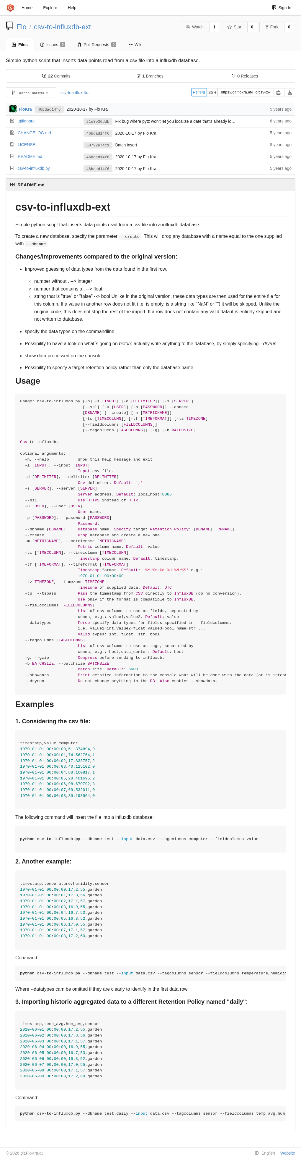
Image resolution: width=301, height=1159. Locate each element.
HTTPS (199, 92)
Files (20, 44)
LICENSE (26, 144)
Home (27, 7)
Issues (52, 44)
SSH (212, 92)
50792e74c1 (97, 145)
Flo (22, 27)
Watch (194, 27)
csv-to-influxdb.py (34, 168)
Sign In (281, 7)
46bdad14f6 (49, 109)
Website (287, 1153)
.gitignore (26, 121)
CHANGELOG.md (34, 132)
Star (234, 27)
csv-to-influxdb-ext (62, 27)
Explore (50, 7)
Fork (272, 27)
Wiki (135, 44)
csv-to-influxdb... (75, 93)
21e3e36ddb (97, 122)
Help (72, 7)
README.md (30, 156)
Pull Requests (97, 44)
